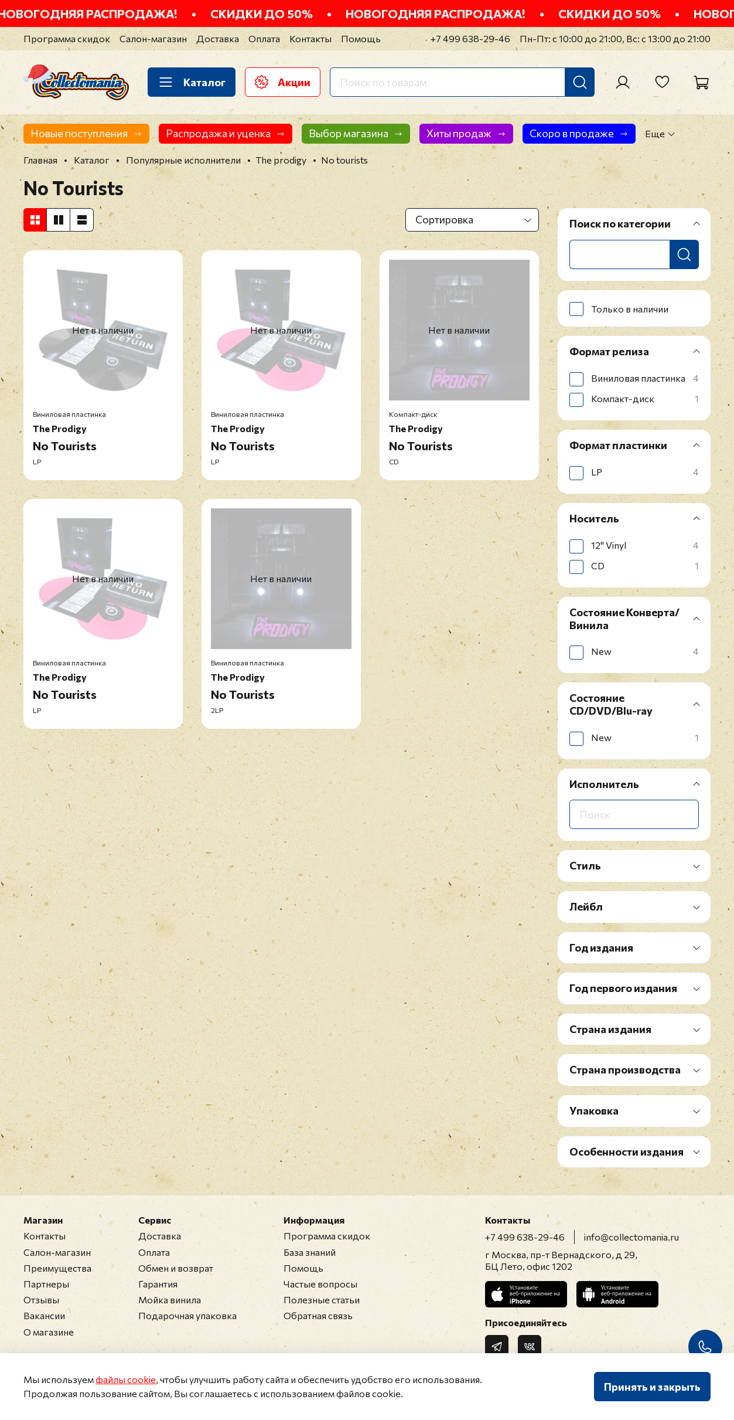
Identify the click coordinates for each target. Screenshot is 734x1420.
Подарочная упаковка (187, 1315)
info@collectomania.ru (631, 1236)
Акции (282, 82)
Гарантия (157, 1283)
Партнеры (46, 1283)
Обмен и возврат (175, 1267)
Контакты (310, 38)
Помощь (361, 38)
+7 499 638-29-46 (470, 38)
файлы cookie (125, 1379)
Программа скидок (66, 38)
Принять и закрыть (652, 1386)
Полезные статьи (322, 1299)
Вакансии (44, 1315)
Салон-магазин (153, 38)
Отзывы (41, 1299)
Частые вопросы (320, 1283)
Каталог (192, 82)
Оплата (264, 38)
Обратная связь (318, 1315)
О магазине (48, 1331)
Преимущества (57, 1267)
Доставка (217, 38)
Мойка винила (169, 1299)
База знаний (310, 1252)
